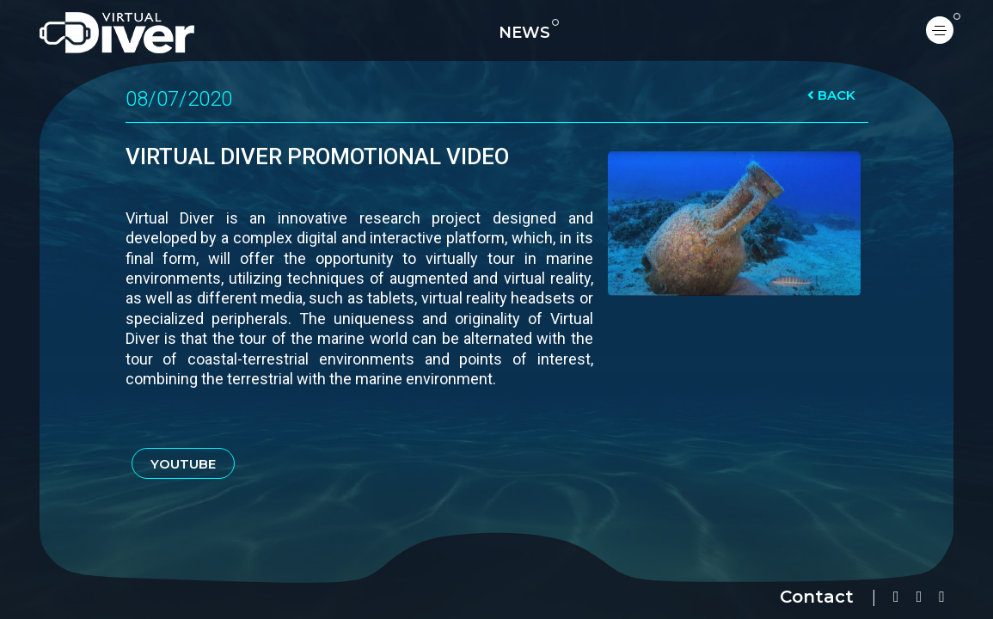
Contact (817, 596)
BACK (831, 95)
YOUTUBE (183, 464)
